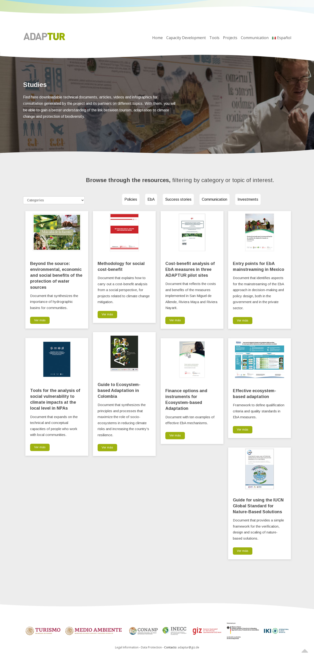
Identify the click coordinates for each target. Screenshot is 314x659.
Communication (255, 37)
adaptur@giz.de (188, 647)
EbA (151, 199)
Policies (130, 199)
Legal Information (127, 647)
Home (157, 37)
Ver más (40, 320)
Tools (214, 37)
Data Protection (152, 647)
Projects (230, 37)
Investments (248, 199)
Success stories (178, 199)
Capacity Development (186, 37)
